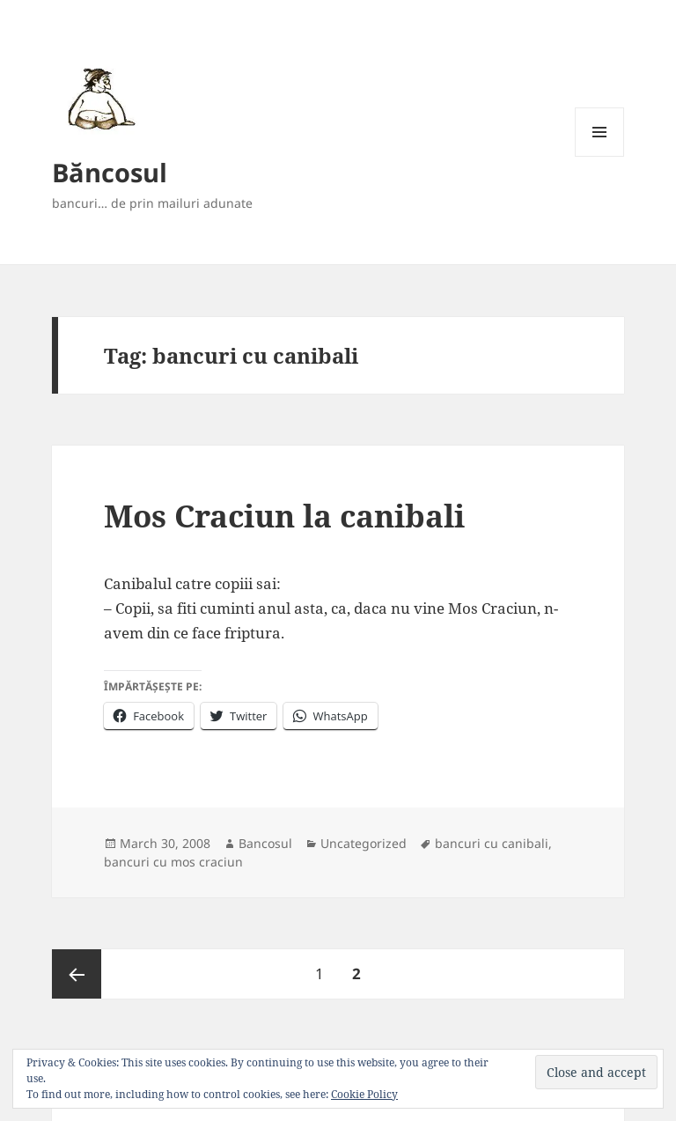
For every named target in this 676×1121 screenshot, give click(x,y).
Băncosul (109, 172)
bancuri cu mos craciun (173, 861)
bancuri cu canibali (491, 843)
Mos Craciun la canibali (284, 515)
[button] (98, 98)
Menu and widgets (600, 156)
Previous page (76, 974)
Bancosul (265, 843)
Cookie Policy (364, 1094)
